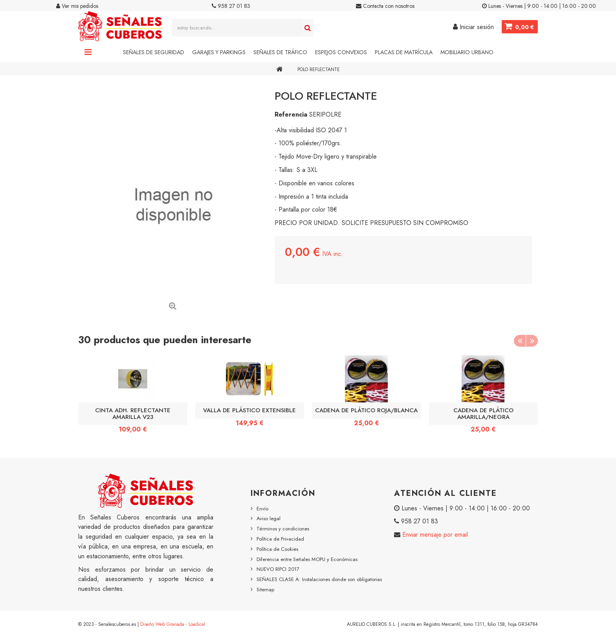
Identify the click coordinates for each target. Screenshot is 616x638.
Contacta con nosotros (385, 6)
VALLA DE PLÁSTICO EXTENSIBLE (249, 410)
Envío (262, 508)
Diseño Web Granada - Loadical (172, 624)
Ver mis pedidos (77, 6)
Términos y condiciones (283, 528)
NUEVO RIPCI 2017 (278, 569)
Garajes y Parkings (219, 52)
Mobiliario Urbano (466, 52)
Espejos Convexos (341, 52)
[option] (132, 396)
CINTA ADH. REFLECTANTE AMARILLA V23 (132, 413)
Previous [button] (520, 341)
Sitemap (265, 589)
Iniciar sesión (473, 26)
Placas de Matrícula (404, 52)
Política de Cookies (277, 549)
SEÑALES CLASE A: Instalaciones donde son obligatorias (319, 579)
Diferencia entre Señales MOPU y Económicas (307, 559)
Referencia (291, 114)
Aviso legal (268, 518)
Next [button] (532, 341)
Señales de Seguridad (153, 52)
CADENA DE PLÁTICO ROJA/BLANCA (366, 410)
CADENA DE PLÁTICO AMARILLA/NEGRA (483, 413)
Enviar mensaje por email (434, 534)
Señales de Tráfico (280, 52)
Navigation (88, 52)
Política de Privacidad (280, 539)
